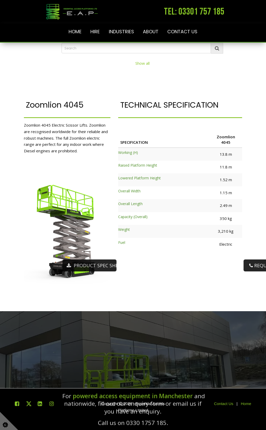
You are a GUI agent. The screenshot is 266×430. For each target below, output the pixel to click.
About (150, 32)
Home (75, 32)
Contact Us (182, 32)
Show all (142, 63)
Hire (95, 32)
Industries (121, 32)
